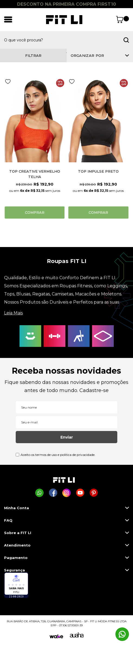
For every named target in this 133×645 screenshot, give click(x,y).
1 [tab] (66, 52)
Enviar (66, 437)
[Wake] (56, 636)
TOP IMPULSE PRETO (98, 171)
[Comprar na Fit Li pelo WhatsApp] (39, 493)
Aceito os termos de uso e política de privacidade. (58, 455)
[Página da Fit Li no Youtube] (80, 493)
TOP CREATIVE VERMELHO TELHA (34, 174)
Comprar (34, 212)
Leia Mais (13, 312)
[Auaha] (76, 636)
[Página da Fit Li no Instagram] (66, 493)
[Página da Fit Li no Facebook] (53, 493)
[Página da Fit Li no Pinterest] (93, 493)
